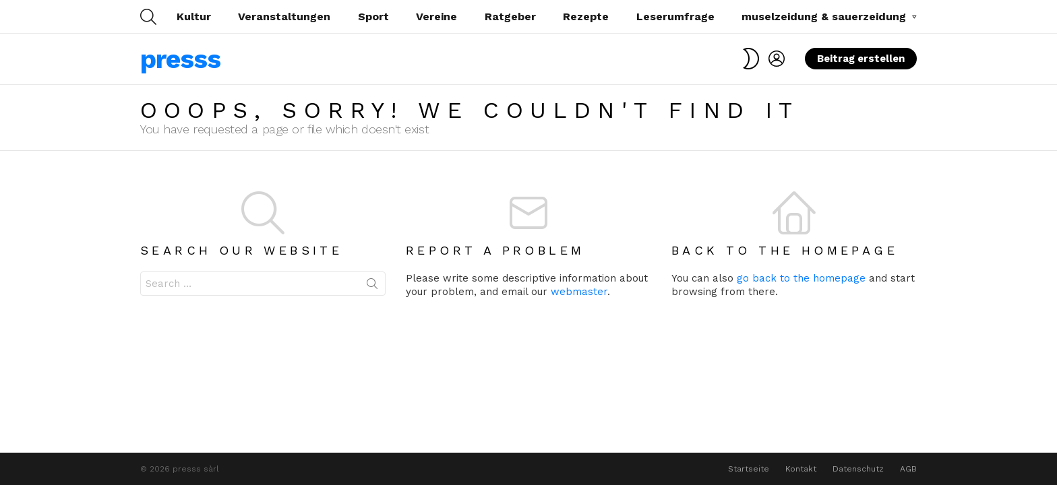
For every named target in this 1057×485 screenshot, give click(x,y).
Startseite (748, 469)
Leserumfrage (675, 16)
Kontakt (800, 469)
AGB (908, 469)
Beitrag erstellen (861, 61)
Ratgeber (510, 16)
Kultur (194, 16)
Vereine (436, 16)
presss (180, 59)
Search (372, 286)
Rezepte (586, 16)
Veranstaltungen (284, 16)
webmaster (579, 292)
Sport (373, 16)
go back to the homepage (801, 278)
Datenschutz (858, 469)
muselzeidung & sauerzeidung (824, 18)
